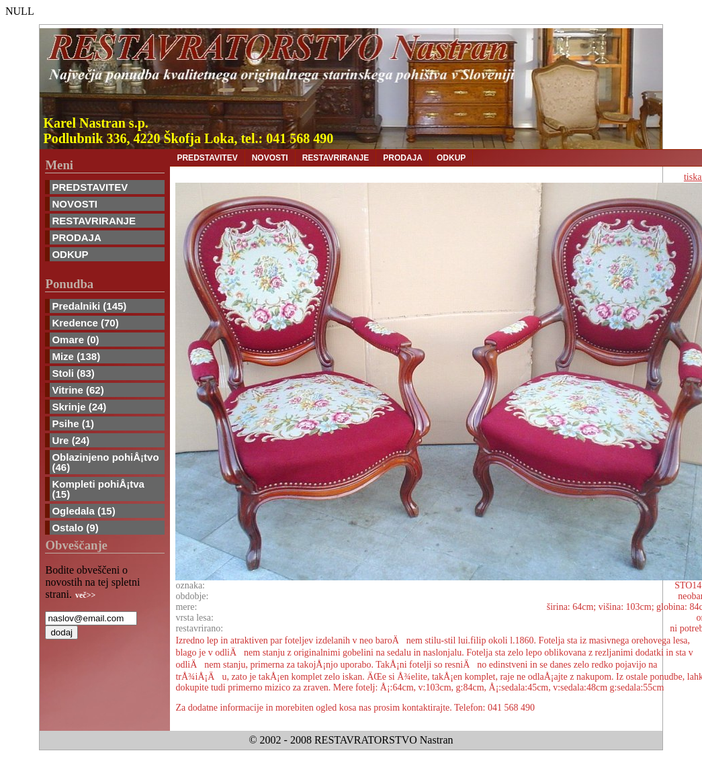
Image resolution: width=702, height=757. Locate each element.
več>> (85, 595)
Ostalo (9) (75, 527)
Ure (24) (70, 440)
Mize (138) (76, 356)
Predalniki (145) (89, 306)
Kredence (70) (85, 322)
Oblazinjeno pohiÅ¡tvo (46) (105, 462)
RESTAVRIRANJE (93, 220)
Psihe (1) (73, 423)
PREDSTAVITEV (90, 187)
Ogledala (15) (83, 511)
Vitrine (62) (77, 390)
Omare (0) (75, 339)
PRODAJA (76, 237)
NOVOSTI (74, 204)
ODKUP (70, 254)
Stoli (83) (73, 373)
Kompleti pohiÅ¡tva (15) (98, 489)
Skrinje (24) (79, 406)
